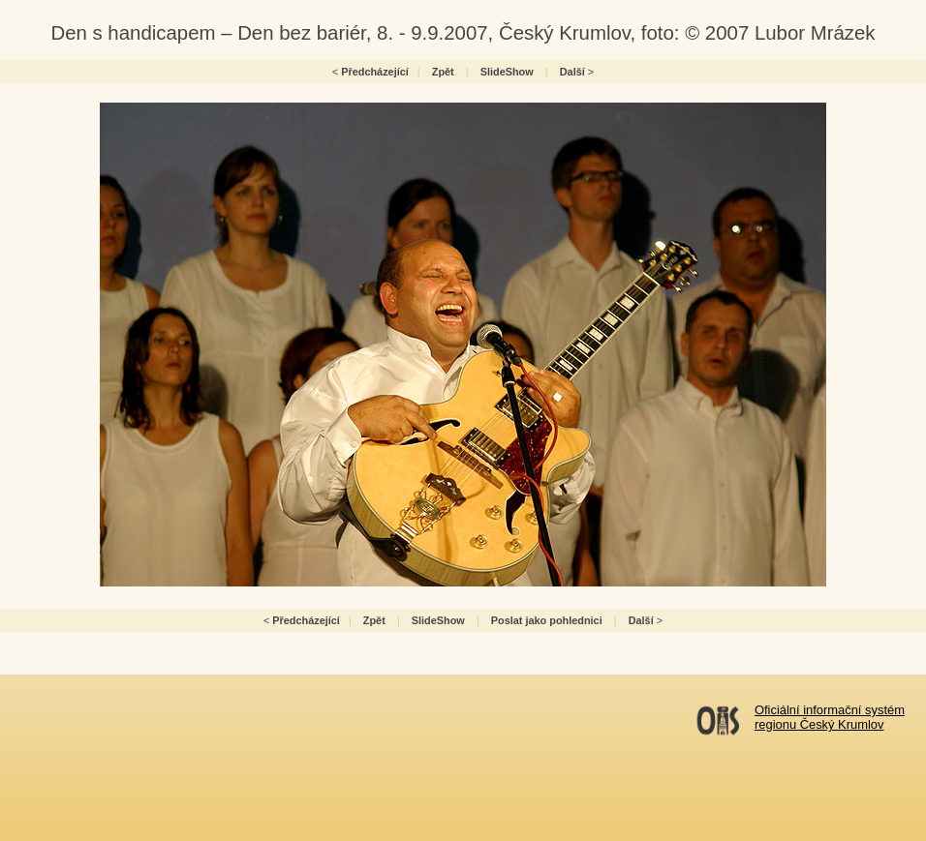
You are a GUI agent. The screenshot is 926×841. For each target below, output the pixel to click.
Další (572, 71)
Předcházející (375, 71)
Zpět (443, 71)
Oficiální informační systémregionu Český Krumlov (830, 717)
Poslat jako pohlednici (546, 620)
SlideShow (507, 71)
